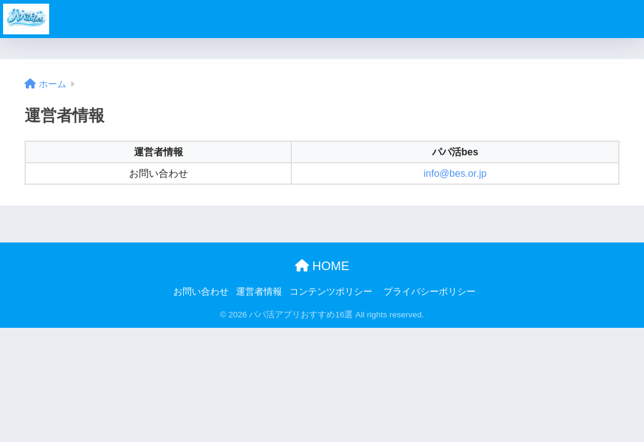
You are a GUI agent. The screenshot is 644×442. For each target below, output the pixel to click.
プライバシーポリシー (429, 292)
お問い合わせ (201, 292)
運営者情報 (259, 292)
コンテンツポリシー (330, 292)
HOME (322, 266)
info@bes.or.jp (455, 173)
